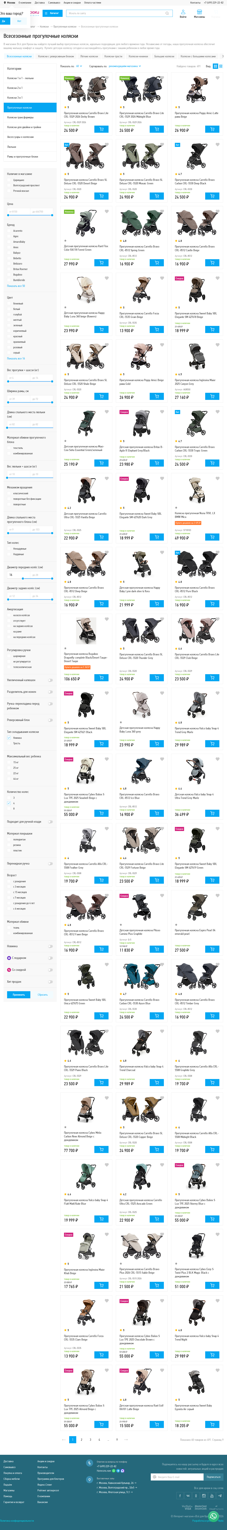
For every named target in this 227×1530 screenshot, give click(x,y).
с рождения (19, 881)
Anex (15, 247)
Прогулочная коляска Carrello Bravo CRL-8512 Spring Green (139, 248)
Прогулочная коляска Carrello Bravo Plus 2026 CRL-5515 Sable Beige (139, 1270)
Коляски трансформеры (20, 117)
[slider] (8, 215)
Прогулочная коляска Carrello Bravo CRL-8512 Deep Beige (84, 589)
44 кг (16, 778)
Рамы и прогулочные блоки (22, 156)
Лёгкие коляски (89, 56)
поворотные (19, 504)
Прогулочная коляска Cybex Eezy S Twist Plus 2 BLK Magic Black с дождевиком (194, 1272)
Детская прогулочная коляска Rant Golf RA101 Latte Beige (141, 1407)
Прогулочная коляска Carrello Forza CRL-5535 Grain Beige (139, 315)
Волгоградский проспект (26, 185)
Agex (15, 236)
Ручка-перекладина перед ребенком (23, 706)
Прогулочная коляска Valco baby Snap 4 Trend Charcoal (141, 1068)
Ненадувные (19, 548)
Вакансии (42, 1502)
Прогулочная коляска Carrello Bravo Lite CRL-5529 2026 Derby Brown (86, 114)
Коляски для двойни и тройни (24, 127)
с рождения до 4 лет (24, 903)
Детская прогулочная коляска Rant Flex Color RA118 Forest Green (86, 247)
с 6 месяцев (19, 908)
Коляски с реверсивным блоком (56, 56)
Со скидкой (16, 970)
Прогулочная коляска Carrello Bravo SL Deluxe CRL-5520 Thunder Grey (141, 656)
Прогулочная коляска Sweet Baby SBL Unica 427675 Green (85, 1001)
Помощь (8, 1496)
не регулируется (22, 661)
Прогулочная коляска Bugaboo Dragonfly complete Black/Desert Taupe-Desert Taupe (85, 657)
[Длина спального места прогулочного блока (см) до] (41, 529)
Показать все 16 (16, 358)
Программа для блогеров (50, 1479)
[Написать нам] (213, 1516)
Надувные (18, 554)
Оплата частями (92, 2)
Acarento (17, 230)
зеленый (17, 325)
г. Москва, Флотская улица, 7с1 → (115, 1492)
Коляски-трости (113, 56)
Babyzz (16, 252)
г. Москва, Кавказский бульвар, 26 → (116, 1483)
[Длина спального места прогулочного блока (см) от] (18, 529)
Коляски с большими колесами (198, 56)
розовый (17, 347)
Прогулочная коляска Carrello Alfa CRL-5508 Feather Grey (86, 865)
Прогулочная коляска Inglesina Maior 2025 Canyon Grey (195, 381)
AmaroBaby (19, 241)
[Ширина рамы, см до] (41, 398)
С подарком (16, 958)
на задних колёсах (23, 626)
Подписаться (213, 1477)
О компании (25, 2)
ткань (16, 927)
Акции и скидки (72, 2)
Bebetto (17, 258)
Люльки (11, 146)
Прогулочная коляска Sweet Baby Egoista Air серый (193, 1407)
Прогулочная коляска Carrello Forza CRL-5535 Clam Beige (83, 1337)
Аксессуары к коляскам (20, 137)
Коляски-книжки (138, 56)
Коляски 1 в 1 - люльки (20, 78)
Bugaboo (17, 274)
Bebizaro (17, 263)
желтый (17, 319)
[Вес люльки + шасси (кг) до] (41, 474)
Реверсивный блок (18, 720)
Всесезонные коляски (19, 56)
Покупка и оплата (13, 1473)
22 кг (16, 773)
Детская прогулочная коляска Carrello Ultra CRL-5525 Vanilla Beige (85, 515)
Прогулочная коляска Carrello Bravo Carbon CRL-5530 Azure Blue (139, 1001)
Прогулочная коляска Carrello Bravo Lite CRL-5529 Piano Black (86, 1068)
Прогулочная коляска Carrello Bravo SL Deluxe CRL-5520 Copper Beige (141, 1134)
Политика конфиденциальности (17, 1520)
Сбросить (43, 994)
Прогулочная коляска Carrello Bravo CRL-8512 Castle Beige (195, 248)
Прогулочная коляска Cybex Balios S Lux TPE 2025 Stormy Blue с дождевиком (195, 1203)
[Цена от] (18, 211)
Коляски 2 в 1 (15, 88)
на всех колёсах (21, 615)
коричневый (19, 330)
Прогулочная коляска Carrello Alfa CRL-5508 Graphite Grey (197, 1068)
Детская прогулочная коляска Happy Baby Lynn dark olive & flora (140, 589)
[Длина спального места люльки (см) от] (18, 424)
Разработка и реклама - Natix (207, 1520)
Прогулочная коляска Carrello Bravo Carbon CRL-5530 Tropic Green (195, 448)
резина (17, 845)
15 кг (16, 762)
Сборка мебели (12, 1479)
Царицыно (18, 180)
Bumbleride (19, 280)
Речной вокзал (21, 190)
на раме (17, 631)
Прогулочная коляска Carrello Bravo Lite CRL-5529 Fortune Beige (142, 865)
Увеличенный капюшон (21, 680)
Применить (19, 994)
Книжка (17, 737)
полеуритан (19, 839)
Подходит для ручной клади (24, 822)
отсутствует (19, 620)
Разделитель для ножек (21, 692)
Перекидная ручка (18, 863)
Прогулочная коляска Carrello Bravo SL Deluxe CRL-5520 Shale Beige (85, 381)
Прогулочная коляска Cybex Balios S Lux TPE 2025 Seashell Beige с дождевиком (84, 797)
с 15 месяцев (20, 892)
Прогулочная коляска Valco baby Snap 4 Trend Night (197, 1337)
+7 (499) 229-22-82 (213, 2)
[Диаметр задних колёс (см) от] (18, 595)
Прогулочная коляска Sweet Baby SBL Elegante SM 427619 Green (196, 865)
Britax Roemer (20, 269)
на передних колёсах (24, 637)
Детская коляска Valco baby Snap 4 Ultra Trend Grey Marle (194, 796)
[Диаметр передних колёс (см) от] (18, 574)
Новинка (12, 946)
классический (20, 493)
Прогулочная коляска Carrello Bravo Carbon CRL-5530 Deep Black (195, 181)
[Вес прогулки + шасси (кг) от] (18, 377)
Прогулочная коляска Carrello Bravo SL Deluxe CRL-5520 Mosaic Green (141, 181)
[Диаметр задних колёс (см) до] (41, 595)
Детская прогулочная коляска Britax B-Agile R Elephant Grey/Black (141, 448)
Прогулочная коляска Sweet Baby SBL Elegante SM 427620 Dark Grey (141, 515)
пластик (17, 850)
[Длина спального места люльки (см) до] (41, 424)
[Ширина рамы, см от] (18, 398)
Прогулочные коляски (19, 107)
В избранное (106, 77)
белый (16, 309)
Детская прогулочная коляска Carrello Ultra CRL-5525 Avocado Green (141, 1201)
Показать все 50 (16, 286)
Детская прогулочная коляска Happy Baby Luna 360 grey (140, 729)
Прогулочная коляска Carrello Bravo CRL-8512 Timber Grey (195, 1001)
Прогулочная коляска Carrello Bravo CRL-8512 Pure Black (195, 589)
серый (16, 352)
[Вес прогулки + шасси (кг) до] (41, 377)
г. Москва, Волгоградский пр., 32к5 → (117, 1487)
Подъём (8, 1484)
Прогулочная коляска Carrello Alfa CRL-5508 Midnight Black (197, 1134)
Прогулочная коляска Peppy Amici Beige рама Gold (142, 381)
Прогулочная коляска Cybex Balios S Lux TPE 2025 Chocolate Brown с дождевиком (140, 1339)
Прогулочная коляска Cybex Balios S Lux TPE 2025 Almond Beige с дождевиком (84, 1409)
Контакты (195, 2)
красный (17, 336)
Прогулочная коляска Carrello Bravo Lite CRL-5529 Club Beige (197, 656)
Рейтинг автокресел (48, 1490)
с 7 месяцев (19, 897)
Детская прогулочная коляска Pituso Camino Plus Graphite (140, 931)
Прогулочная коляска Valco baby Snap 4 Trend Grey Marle (197, 730)
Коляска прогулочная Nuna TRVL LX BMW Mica (195, 514)
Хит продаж (14, 982)
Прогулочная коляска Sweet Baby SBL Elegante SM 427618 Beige (196, 315)
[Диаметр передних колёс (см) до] (41, 574)
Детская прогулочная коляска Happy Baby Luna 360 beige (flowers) (84, 314)
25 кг (16, 767)
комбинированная (23, 453)
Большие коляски (164, 56)
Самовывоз (54, 2)
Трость (16, 743)
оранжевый (19, 341)
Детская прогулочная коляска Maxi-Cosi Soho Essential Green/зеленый (84, 448)
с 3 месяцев (19, 886)
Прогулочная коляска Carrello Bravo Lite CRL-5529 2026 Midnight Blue (142, 114)
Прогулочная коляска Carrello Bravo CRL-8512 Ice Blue (139, 796)
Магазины (9, 1490)
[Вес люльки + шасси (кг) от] (18, 474)
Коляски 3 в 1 (15, 97)
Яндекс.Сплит (44, 1484)
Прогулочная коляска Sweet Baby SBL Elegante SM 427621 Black (85, 730)
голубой (17, 314)
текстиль (18, 448)
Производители (45, 1473)
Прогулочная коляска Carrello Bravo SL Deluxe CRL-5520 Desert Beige (85, 181)
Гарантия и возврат (14, 1502)
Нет (19, 21)
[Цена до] (41, 211)
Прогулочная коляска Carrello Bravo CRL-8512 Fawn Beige (84, 932)
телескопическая (22, 667)
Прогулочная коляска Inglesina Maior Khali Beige (84, 1271)
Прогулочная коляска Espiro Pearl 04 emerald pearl (195, 931)
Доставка (40, 2)
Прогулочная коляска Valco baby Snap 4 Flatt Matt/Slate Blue (86, 1201)
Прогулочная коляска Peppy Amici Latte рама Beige (196, 114)
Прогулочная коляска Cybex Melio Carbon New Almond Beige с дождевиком (82, 1136)
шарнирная (19, 656)
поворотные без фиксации (27, 498)
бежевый (18, 303)
